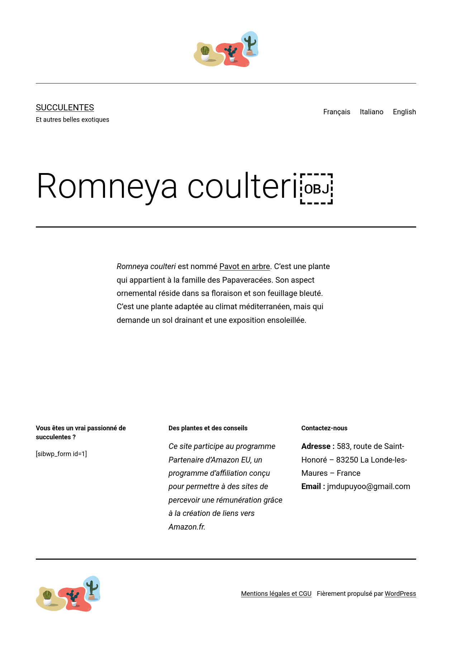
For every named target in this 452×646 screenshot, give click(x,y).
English (404, 111)
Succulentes (65, 107)
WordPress (400, 593)
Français (337, 111)
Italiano (372, 111)
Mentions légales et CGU (276, 593)
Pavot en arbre (244, 266)
